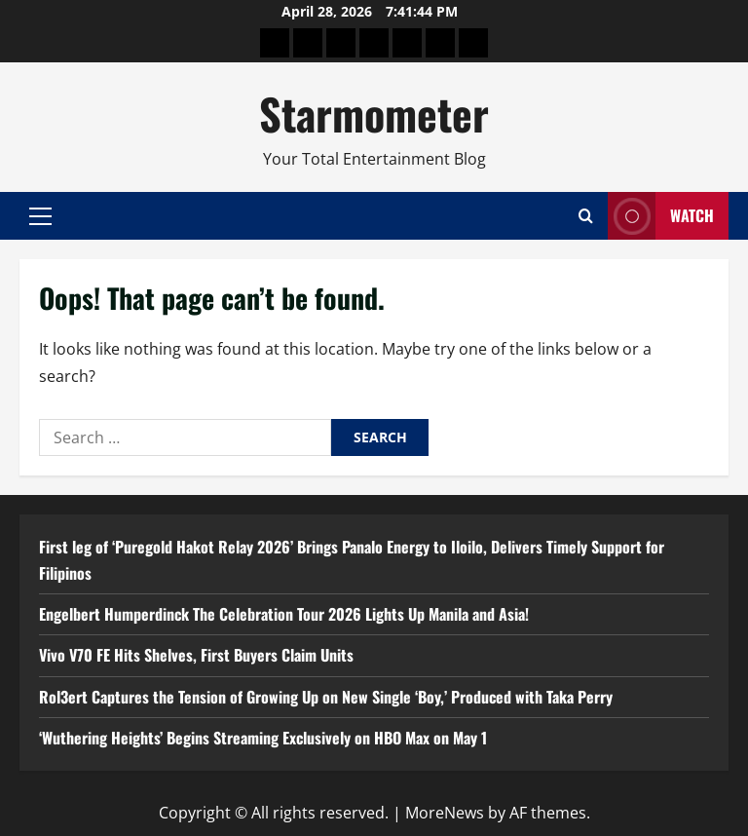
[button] (40, 216)
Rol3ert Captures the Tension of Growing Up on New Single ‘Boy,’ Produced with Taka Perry (326, 696)
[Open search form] (586, 216)
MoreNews (444, 812)
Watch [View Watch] (661, 216)
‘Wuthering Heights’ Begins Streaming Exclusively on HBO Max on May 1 (263, 737)
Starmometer (374, 113)
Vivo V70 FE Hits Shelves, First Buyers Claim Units (196, 654)
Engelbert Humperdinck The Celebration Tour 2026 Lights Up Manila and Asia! (284, 614)
